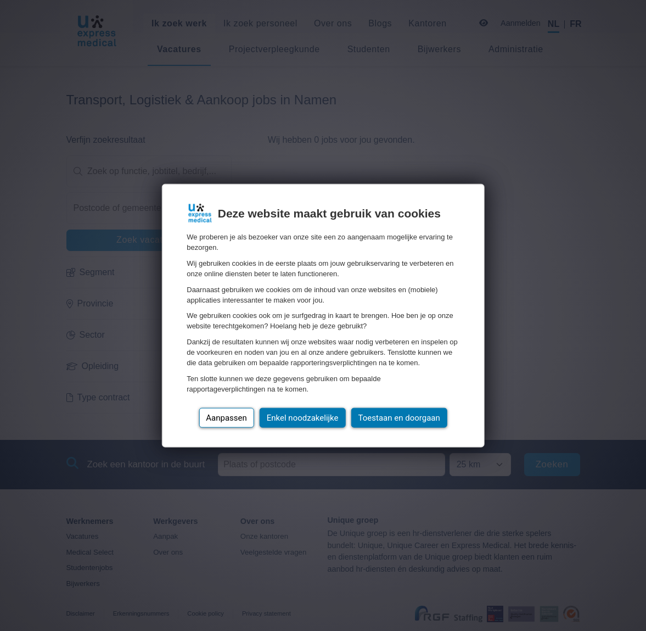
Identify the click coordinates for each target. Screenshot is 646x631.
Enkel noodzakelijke (303, 417)
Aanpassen (226, 417)
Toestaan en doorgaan (399, 417)
